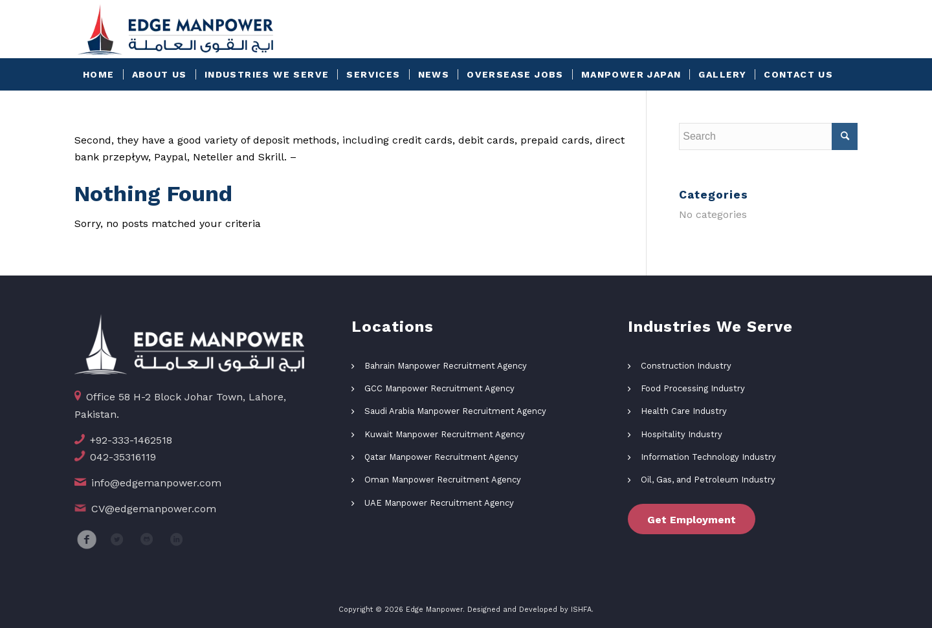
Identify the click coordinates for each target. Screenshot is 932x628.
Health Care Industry (684, 411)
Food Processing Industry (693, 388)
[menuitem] (98, 74)
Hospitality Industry (681, 434)
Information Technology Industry (708, 457)
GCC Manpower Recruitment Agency (439, 388)
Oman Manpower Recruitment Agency (442, 479)
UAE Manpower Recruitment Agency (439, 503)
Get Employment (691, 520)
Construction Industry (686, 366)
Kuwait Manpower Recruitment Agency (444, 434)
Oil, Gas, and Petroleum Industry (708, 479)
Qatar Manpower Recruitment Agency (441, 457)
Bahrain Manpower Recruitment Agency (445, 366)
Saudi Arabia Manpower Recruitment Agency (455, 411)
